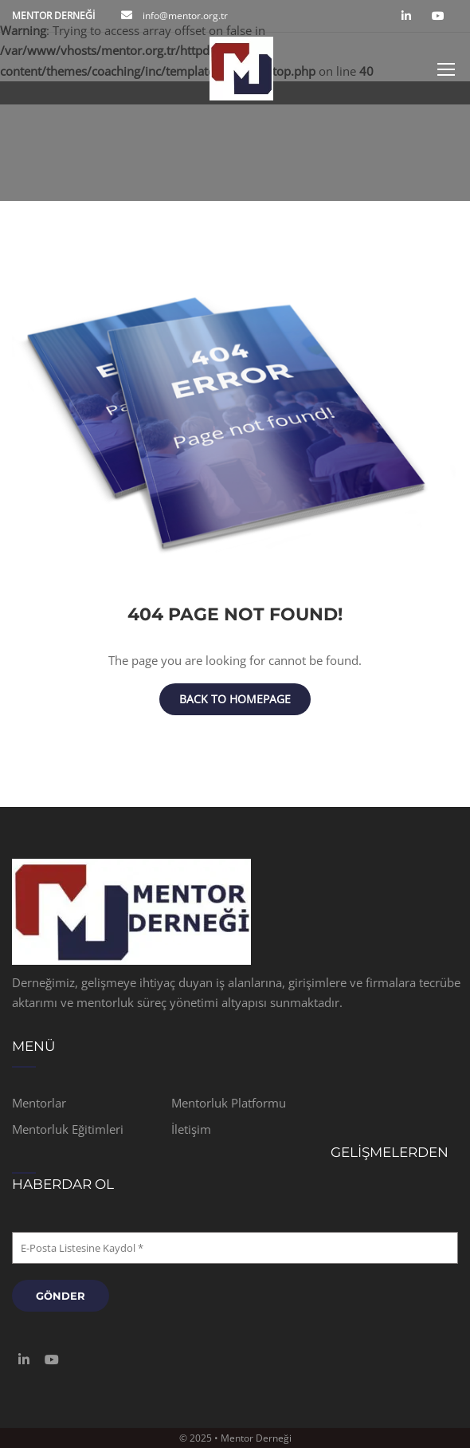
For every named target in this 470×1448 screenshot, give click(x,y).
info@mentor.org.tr (184, 15)
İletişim (191, 1129)
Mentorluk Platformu (228, 1103)
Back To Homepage (235, 698)
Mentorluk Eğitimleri (67, 1129)
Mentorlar (39, 1103)
